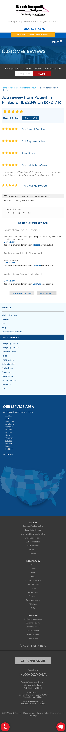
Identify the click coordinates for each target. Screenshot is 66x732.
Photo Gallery (8, 360)
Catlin (7, 435)
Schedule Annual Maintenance (33, 35)
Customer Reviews (10, 337)
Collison (8, 440)
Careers (5, 319)
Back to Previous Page (22, 293)
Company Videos (10, 343)
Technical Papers (9, 380)
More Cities (8, 454)
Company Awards (10, 347)
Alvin (7, 418)
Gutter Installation (33, 542)
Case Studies (7, 376)
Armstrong (9, 424)
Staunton (37, 265)
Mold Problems (33, 545)
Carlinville (37, 283)
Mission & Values (9, 315)
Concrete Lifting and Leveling (33, 534)
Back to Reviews (47, 293)
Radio (4, 356)
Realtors (33, 553)
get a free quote (33, 660)
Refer (4, 388)
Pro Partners (7, 368)
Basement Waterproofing (33, 526)
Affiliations (6, 384)
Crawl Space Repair (33, 538)
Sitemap (33, 715)
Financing (6, 372)
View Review (9, 241)
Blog (4, 327)
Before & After (8, 364)
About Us (6, 307)
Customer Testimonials (12, 331)
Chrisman (9, 438)
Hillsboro (36, 244)
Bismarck (9, 427)
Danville (8, 443)
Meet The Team (9, 352)
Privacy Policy (43, 713)
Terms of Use (56, 713)
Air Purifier (33, 549)
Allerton (8, 415)
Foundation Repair (33, 530)
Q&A (4, 323)
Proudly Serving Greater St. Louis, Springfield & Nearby (33, 21)
